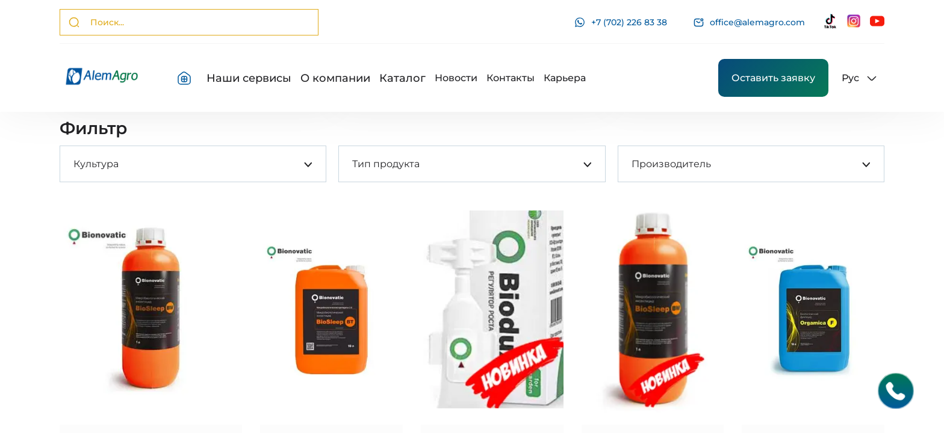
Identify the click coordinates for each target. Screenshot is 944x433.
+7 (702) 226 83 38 (620, 22)
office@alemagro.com (749, 22)
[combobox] (73, 164)
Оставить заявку (773, 78)
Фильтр (93, 128)
